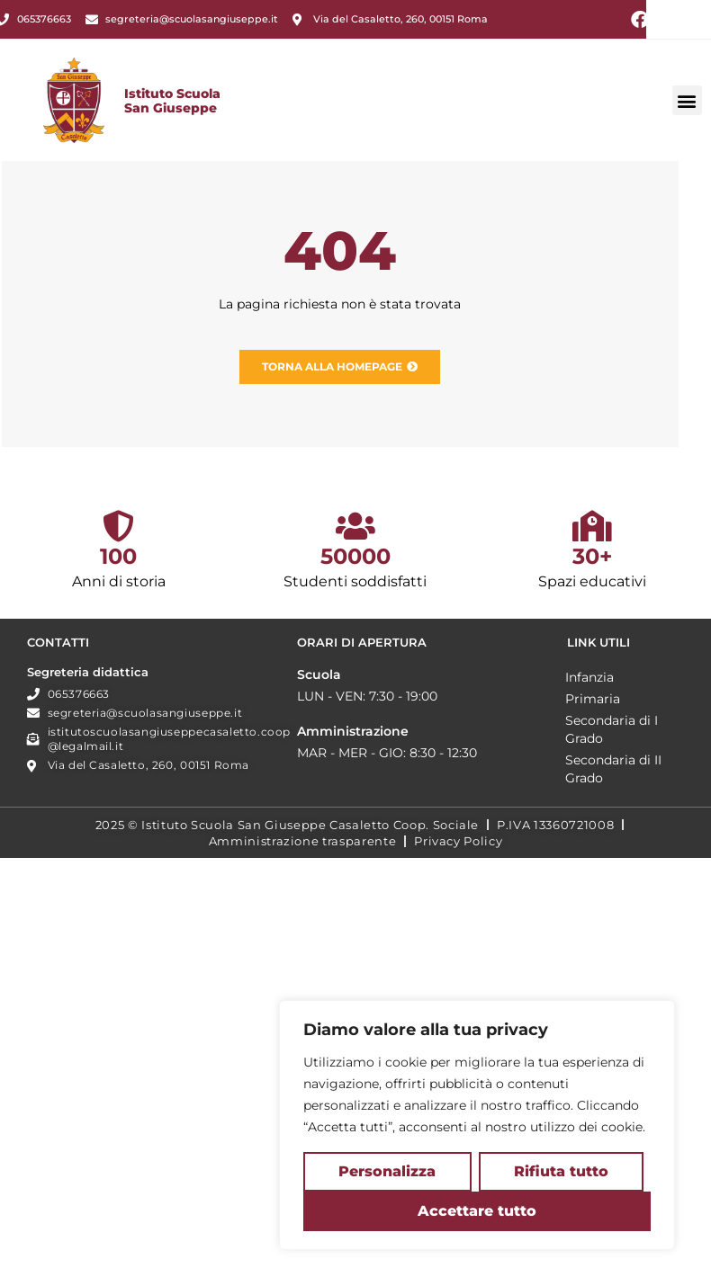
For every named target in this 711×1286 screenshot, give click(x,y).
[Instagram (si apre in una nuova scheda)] (665, 20)
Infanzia (49, 879)
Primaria (52, 900)
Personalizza (387, 1171)
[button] (687, 123)
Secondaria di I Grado (71, 931)
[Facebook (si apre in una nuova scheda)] (640, 20)
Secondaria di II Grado (73, 970)
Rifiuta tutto (561, 1171)
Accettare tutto (477, 1210)
